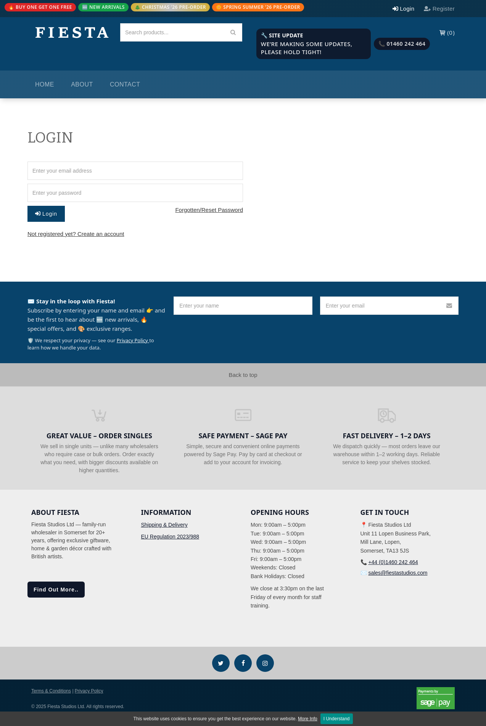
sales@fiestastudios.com (397, 573)
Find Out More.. (56, 590)
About (82, 84)
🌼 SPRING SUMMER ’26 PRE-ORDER (258, 7)
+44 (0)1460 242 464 (393, 562)
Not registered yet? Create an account (75, 234)
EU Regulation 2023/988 (170, 537)
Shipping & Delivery (164, 525)
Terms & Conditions (51, 691)
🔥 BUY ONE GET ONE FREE (40, 7)
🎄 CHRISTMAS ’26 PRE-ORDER (170, 7)
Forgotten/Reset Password (209, 210)
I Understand (336, 718)
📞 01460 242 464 (402, 43)
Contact (125, 84)
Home (44, 84)
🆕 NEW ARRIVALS (103, 7)
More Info (307, 718)
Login (46, 214)
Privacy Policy (133, 340)
